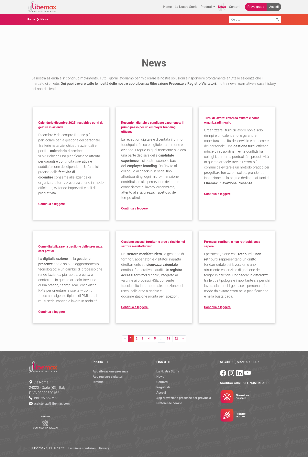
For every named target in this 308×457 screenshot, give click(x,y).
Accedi (274, 7)
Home (167, 7)
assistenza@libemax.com (51, 403)
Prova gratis (256, 7)
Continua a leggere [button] (59, 204)
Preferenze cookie (169, 403)
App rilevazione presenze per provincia (183, 398)
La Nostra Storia (186, 7)
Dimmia (98, 382)
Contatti (234, 7)
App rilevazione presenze (110, 371)
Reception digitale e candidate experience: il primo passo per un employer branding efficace (152, 127)
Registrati (163, 387)
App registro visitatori (108, 377)
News (222, 7)
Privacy (104, 448)
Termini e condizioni (82, 448)
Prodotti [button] (207, 7)
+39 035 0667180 (45, 398)
